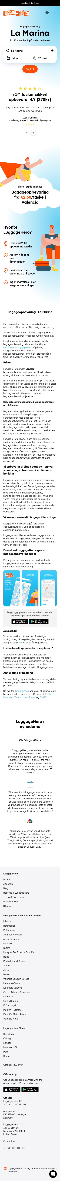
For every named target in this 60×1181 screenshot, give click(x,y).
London (7, 1042)
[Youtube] (18, 1148)
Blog (5, 888)
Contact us (9, 1141)
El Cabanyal (9, 1005)
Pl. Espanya (9, 930)
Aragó (6, 965)
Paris (5, 1051)
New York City (11, 1047)
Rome (6, 1056)
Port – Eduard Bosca (14, 961)
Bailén (6, 974)
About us (8, 883)
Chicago (7, 1038)
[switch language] (47, 13)
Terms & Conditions (13, 897)
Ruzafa (6, 947)
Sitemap (7, 905)
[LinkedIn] (23, 1148)
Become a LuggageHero (16, 892)
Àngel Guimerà (11, 939)
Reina (6, 956)
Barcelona (8, 1033)
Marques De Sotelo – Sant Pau (19, 952)
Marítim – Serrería (12, 1009)
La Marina (8, 996)
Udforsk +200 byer (13, 1064)
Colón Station (10, 1000)
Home (6, 879)
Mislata (7, 921)
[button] (53, 1174)
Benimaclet (9, 925)
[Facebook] (4, 1148)
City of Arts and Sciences (16, 992)
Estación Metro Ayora (14, 1014)
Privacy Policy (10, 901)
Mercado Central (12, 983)
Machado (8, 943)
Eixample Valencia (12, 987)
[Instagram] (14, 1148)
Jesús (6, 969)
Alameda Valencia (12, 934)
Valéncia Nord (10, 1018)
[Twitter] (9, 1148)
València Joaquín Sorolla (16, 978)
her (20, 642)
